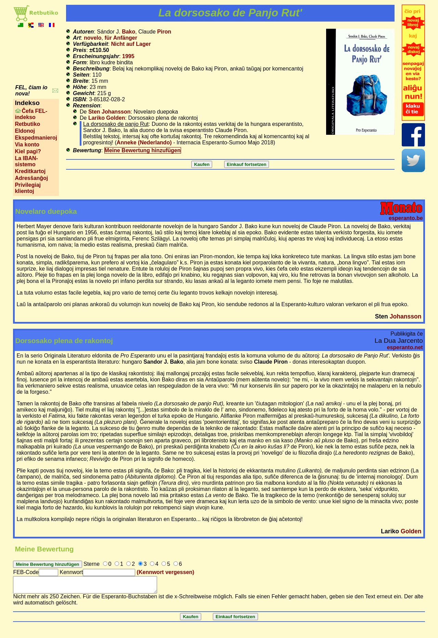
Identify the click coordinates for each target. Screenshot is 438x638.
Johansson (406, 316)
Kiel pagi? (28, 151)
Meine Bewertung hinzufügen (143, 150)
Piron (164, 32)
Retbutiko (27, 124)
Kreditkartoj (30, 171)
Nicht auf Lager (131, 44)
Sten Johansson (109, 112)
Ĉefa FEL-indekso (31, 114)
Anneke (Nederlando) (144, 142)
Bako (128, 32)
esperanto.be (406, 218)
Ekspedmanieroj (36, 138)
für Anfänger (120, 38)
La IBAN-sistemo (26, 161)
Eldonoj (25, 131)
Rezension (86, 105)
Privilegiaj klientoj (28, 188)
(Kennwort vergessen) (165, 572)
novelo (93, 38)
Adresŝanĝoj (31, 178)
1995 (128, 56)
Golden (411, 531)
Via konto (27, 144)
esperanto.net (405, 347)
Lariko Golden (106, 118)
